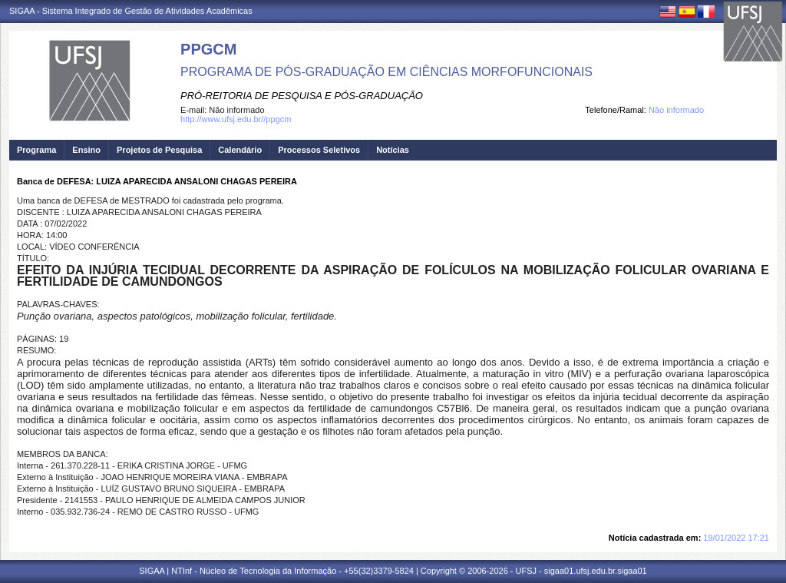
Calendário (240, 149)
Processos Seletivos (319, 149)
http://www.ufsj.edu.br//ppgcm (235, 119)
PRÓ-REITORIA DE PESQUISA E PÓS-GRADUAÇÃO (301, 95)
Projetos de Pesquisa (159, 149)
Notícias (392, 149)
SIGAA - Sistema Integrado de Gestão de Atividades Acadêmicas (131, 10)
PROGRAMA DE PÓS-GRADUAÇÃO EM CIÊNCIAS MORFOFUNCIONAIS (386, 71)
